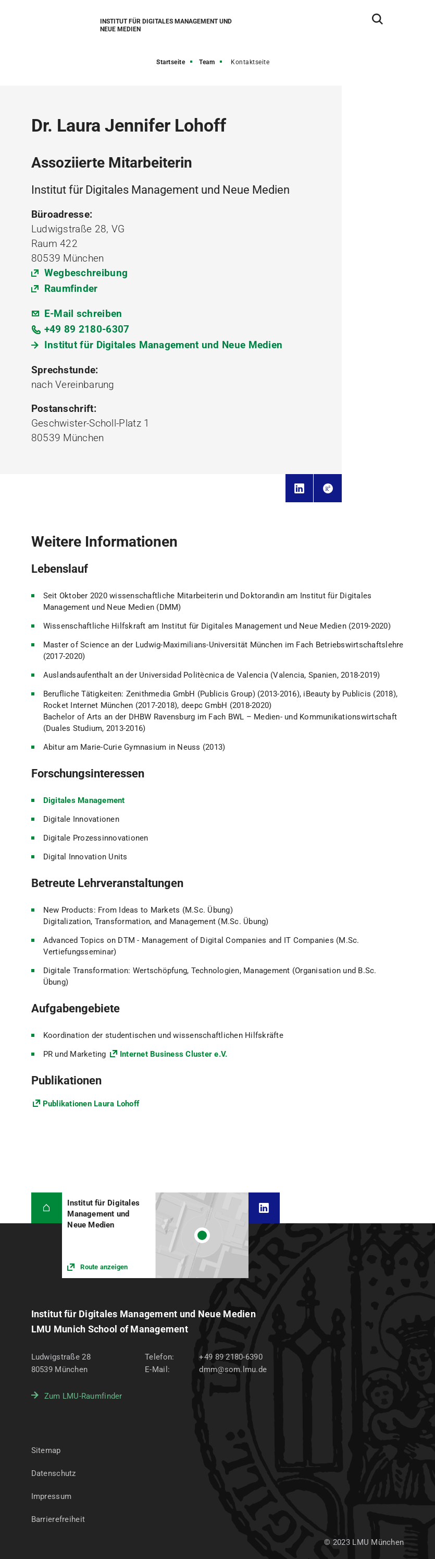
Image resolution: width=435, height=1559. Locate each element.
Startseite (170, 62)
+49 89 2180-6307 (87, 329)
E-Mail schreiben (83, 314)
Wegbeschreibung (86, 273)
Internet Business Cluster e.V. (174, 1054)
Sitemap (46, 1450)
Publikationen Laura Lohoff (91, 1103)
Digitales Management (84, 800)
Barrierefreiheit (58, 1519)
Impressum (51, 1496)
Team (207, 62)
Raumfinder (71, 288)
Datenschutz (53, 1473)
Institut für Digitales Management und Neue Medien (163, 345)
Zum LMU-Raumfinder (83, 1396)
